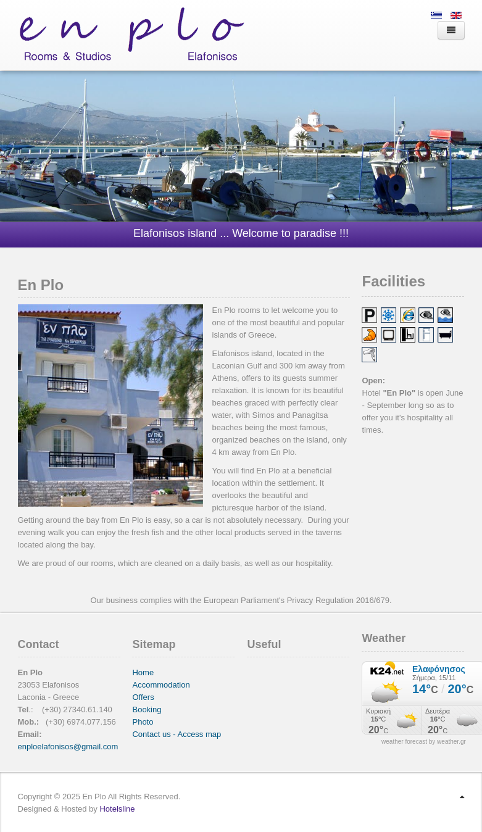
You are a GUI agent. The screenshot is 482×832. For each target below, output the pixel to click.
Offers (143, 697)
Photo (142, 721)
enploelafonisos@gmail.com (68, 746)
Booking (146, 709)
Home (143, 672)
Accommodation (160, 684)
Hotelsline (117, 808)
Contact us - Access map (176, 734)
